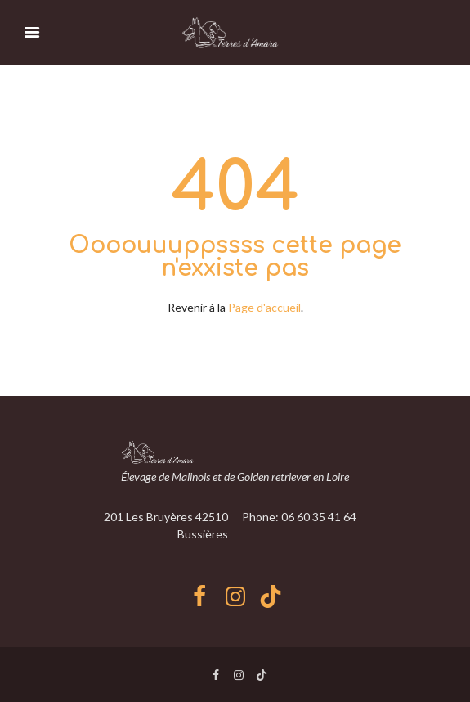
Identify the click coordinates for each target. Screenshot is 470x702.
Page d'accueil (264, 307)
